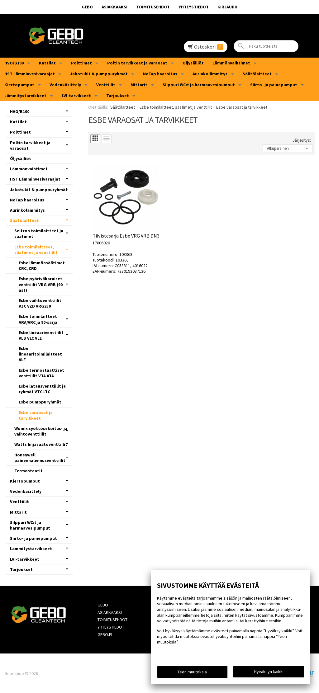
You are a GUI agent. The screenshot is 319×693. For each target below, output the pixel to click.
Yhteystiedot (194, 7)
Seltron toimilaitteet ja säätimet (38, 233)
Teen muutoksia (192, 672)
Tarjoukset (117, 95)
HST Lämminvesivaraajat (29, 74)
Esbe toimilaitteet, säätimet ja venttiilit (36, 249)
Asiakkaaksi (114, 7)
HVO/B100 (14, 63)
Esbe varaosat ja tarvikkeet (36, 415)
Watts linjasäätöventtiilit (40, 444)
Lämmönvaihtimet (231, 63)
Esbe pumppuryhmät (40, 402)
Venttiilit (105, 84)
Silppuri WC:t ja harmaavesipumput (199, 84)
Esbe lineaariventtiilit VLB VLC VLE (41, 335)
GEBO (87, 7)
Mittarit (139, 84)
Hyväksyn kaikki (268, 671)
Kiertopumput (19, 84)
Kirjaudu (227, 7)
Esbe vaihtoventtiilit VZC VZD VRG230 (40, 303)
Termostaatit (28, 471)
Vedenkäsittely (65, 84)
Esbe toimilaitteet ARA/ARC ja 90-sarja (38, 319)
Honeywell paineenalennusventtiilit (39, 457)
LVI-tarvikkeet (76, 95)
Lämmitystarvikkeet (25, 95)
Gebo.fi (105, 634)
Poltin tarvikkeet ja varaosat (137, 63)
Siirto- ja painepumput (273, 84)
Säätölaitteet (257, 74)
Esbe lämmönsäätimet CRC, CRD (42, 265)
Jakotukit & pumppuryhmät (99, 74)
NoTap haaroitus (160, 74)
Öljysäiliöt (193, 63)
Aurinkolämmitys (210, 74)
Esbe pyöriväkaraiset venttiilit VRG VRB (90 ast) (41, 284)
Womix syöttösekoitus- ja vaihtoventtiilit (40, 431)
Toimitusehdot (153, 7)
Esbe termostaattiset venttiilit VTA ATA (41, 373)
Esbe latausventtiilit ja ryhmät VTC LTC (42, 388)
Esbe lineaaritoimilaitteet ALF (40, 354)
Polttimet (81, 63)
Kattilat (47, 63)
